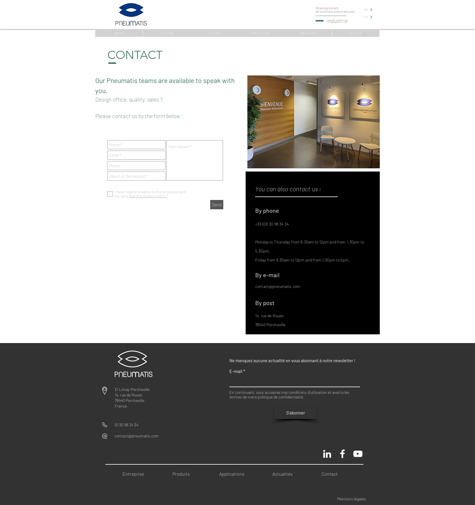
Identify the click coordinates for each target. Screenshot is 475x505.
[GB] (368, 9)
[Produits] (183, 474)
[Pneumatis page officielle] (342, 453)
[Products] (214, 33)
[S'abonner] (295, 413)
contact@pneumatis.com (277, 286)
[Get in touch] (308, 33)
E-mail (235, 371)
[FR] (368, 17)
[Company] (166, 33)
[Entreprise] (135, 474)
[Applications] (261, 33)
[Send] (216, 204)
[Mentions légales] (355, 499)
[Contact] (355, 33)
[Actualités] (284, 474)
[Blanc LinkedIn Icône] (327, 453)
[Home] (119, 33)
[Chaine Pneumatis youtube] (358, 453)
